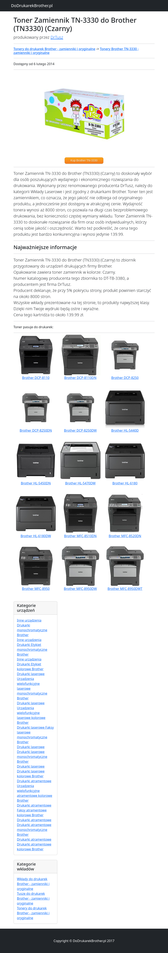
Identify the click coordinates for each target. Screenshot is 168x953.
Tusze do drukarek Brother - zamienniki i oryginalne (33, 898)
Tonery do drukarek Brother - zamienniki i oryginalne (54, 49)
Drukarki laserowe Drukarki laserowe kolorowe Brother (31, 771)
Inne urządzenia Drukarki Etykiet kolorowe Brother (30, 664)
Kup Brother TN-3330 (84, 160)
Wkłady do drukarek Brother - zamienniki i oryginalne (33, 884)
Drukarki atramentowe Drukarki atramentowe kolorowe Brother (34, 844)
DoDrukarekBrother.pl (32, 5)
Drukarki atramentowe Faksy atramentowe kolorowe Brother (34, 810)
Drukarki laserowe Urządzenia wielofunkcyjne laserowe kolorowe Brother (31, 713)
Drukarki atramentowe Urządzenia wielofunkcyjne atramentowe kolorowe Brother (34, 791)
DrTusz (56, 37)
